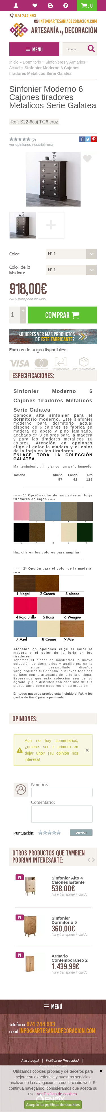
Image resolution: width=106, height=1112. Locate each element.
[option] (53, 926)
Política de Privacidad (62, 1061)
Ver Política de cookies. (57, 1094)
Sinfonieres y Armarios (65, 62)
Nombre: (39, 784)
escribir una (43, 144)
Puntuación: (24, 833)
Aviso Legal (30, 1061)
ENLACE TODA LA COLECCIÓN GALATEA (53, 457)
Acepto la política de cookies (53, 1104)
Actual (14, 68)
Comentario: (43, 802)
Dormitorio (32, 62)
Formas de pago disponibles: (37, 349)
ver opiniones (20, 144)
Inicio (14, 62)
